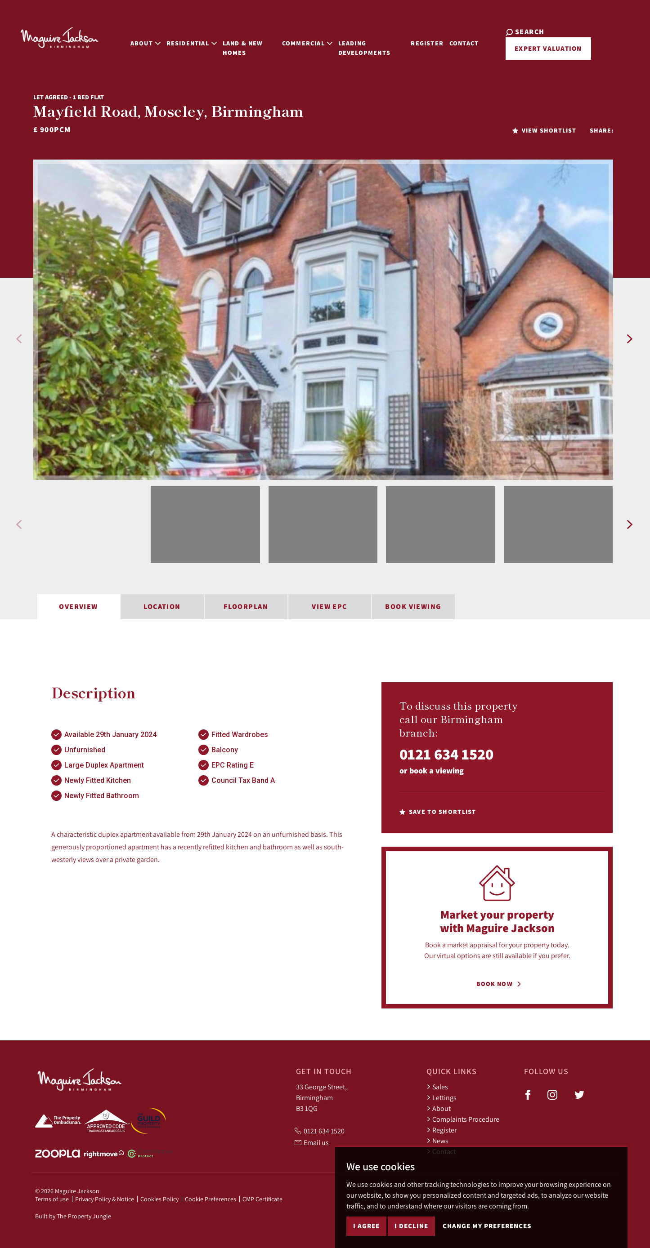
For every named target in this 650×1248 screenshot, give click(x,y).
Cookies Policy (159, 1199)
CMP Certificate (262, 1199)
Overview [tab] (78, 606)
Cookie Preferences (210, 1199)
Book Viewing (413, 606)
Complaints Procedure (462, 1119)
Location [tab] (162, 606)
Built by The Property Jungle (73, 1216)
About (438, 1108)
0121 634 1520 (446, 754)
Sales (437, 1086)
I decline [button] (411, 1225)
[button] (19, 339)
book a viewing (436, 770)
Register (431, 37)
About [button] (128, 37)
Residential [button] (174, 37)
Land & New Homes (226, 41)
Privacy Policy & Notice (104, 1199)
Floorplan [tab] (246, 606)
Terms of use (52, 1199)
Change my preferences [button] (487, 1225)
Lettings (441, 1097)
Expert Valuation (540, 48)
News (437, 1140)
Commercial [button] (300, 37)
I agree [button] (366, 1225)
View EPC (329, 606)
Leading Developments (357, 41)
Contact (468, 37)
